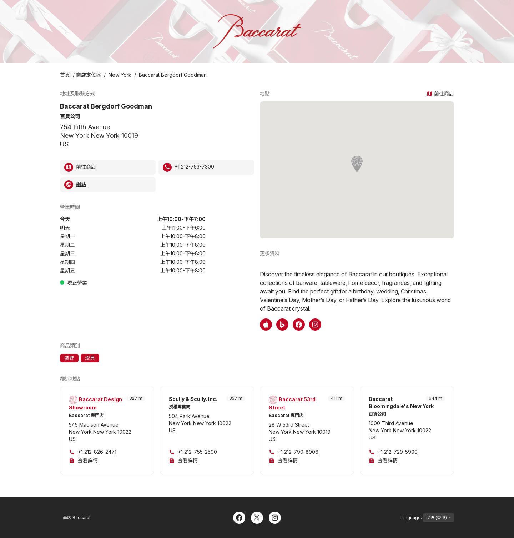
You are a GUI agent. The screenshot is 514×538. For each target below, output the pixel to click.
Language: (427, 517)
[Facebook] (239, 517)
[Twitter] (257, 517)
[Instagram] (275, 517)
